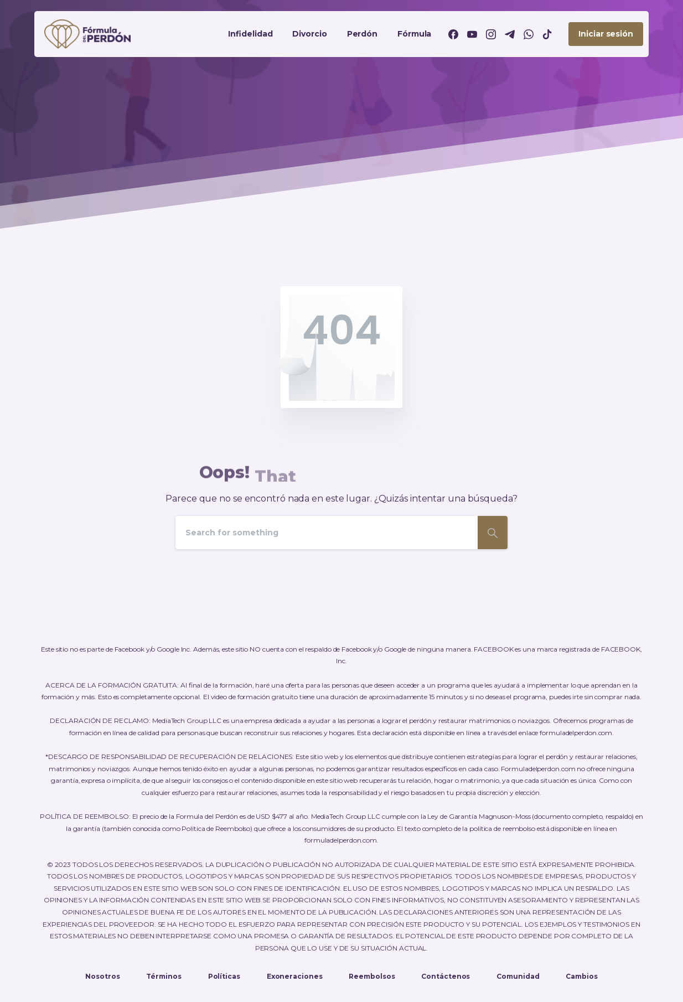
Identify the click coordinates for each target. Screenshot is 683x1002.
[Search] (326, 532)
